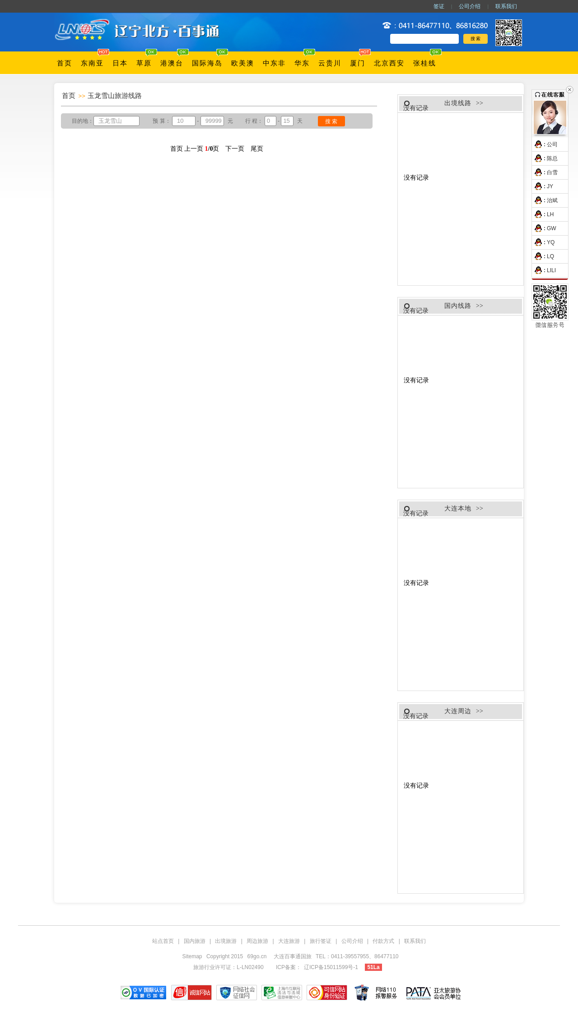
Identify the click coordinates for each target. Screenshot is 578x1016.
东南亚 (92, 63)
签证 (439, 6)
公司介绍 (469, 6)
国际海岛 (207, 63)
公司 (545, 144)
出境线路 (457, 103)
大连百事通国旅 (293, 956)
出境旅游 (226, 941)
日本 (120, 63)
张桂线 (424, 63)
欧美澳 (242, 63)
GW (544, 228)
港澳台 (171, 63)
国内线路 (457, 305)
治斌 (545, 200)
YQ (543, 242)
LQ (543, 256)
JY (542, 186)
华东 (302, 63)
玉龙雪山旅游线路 (115, 95)
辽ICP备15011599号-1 (331, 967)
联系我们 (506, 6)
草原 (144, 63)
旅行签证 (320, 941)
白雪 (545, 172)
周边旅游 (257, 941)
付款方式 (383, 941)
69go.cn (257, 956)
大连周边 (457, 711)
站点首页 (163, 941)
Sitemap (192, 956)
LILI (544, 270)
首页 (64, 63)
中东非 (274, 63)
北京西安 (389, 63)
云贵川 (329, 63)
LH (543, 214)
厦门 (357, 63)
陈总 (545, 158)
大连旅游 (289, 941)
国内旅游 (194, 941)
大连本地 (457, 508)
